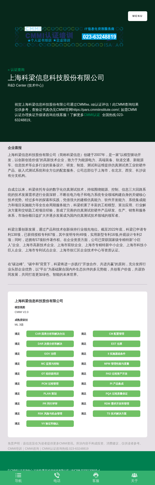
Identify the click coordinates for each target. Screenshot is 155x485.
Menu (138, 16)
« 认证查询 (16, 70)
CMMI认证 (92, 115)
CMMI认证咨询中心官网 (29, 15)
